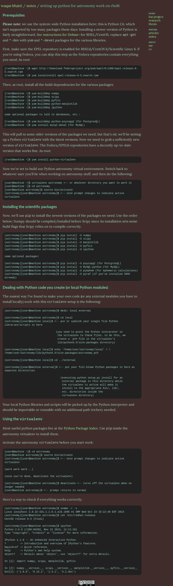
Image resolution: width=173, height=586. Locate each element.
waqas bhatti (11, 5)
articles (154, 33)
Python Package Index (81, 425)
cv (150, 49)
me (151, 45)
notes (31, 5)
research (155, 20)
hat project (156, 17)
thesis (153, 24)
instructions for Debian (60, 35)
